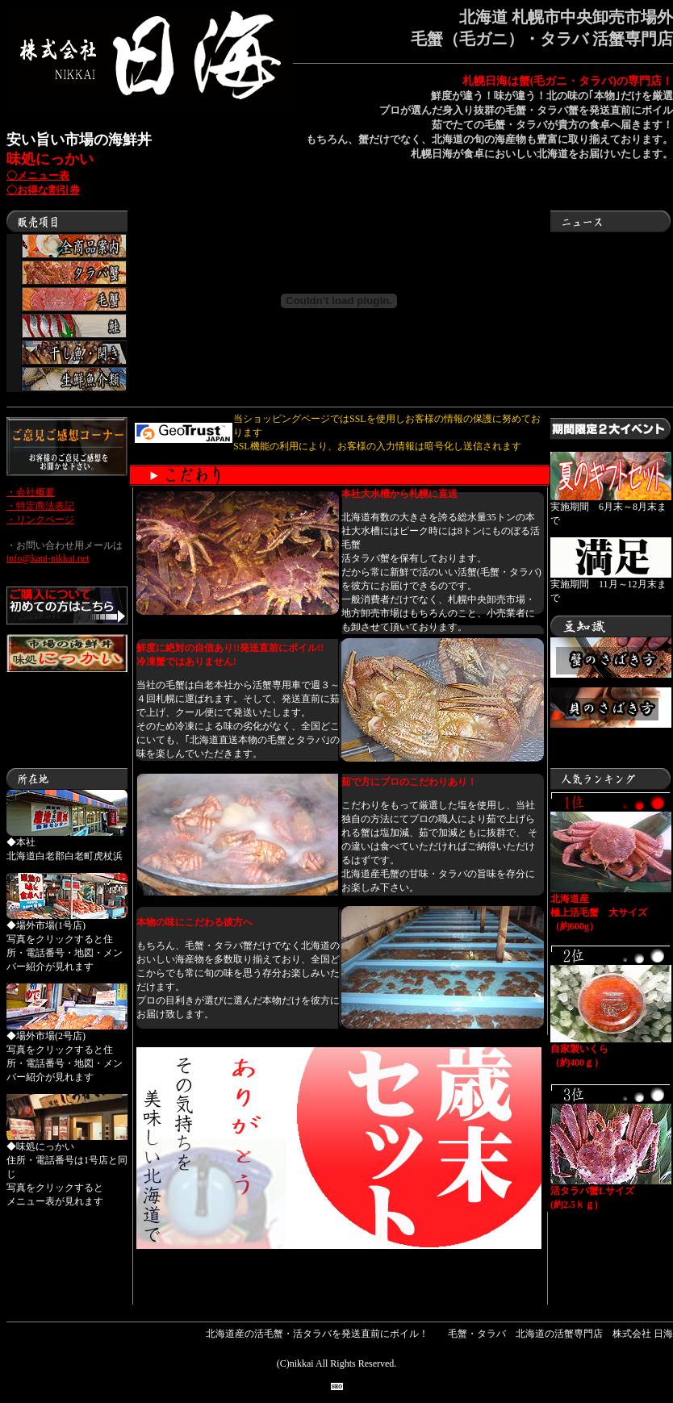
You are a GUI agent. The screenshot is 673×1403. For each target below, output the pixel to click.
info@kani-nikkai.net (48, 558)
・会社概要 (30, 492)
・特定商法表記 (40, 506)
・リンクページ (40, 519)
